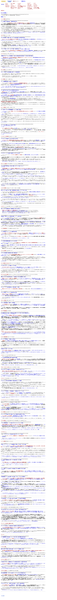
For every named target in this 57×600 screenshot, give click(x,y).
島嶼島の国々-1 (23, 1)
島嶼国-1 (2, 16)
